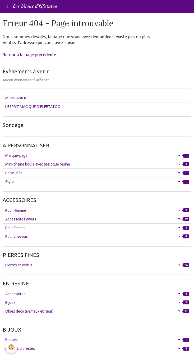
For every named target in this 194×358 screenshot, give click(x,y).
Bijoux (97, 302)
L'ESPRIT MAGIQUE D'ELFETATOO (33, 107)
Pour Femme (97, 228)
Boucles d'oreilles (97, 348)
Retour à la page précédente (29, 54)
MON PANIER (15, 98)
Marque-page (97, 155)
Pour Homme (97, 210)
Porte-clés (97, 173)
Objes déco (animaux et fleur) (97, 311)
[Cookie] (11, 347)
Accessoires (97, 294)
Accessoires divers (97, 219)
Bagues (97, 340)
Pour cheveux (97, 236)
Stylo (97, 182)
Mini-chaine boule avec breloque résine (97, 164)
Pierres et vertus (97, 265)
